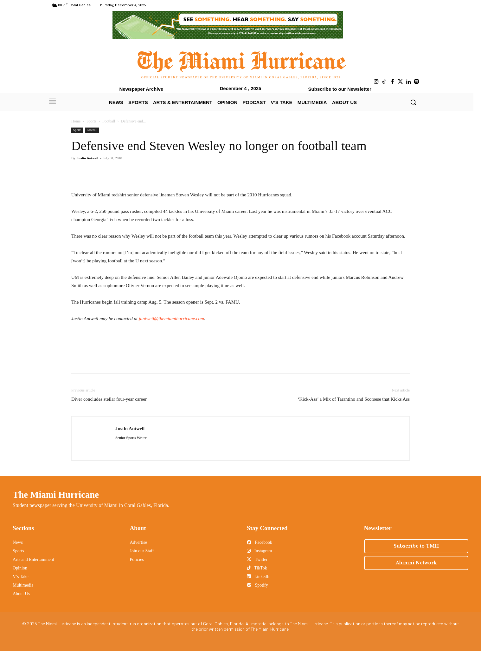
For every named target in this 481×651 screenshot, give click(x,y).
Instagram (259, 551)
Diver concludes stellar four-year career (109, 399)
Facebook (259, 542)
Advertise (138, 542)
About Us (21, 593)
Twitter (257, 559)
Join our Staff (142, 551)
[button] (413, 102)
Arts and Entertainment (33, 559)
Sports (91, 121)
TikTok (257, 568)
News (18, 542)
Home (75, 121)
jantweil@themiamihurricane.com (171, 318)
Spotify (257, 585)
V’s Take (21, 576)
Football (108, 121)
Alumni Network (416, 563)
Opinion (20, 568)
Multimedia (23, 585)
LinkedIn (259, 576)
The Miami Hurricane (56, 495)
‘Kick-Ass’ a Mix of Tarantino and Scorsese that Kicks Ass (354, 399)
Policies (137, 559)
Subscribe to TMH (416, 546)
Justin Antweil (88, 158)
